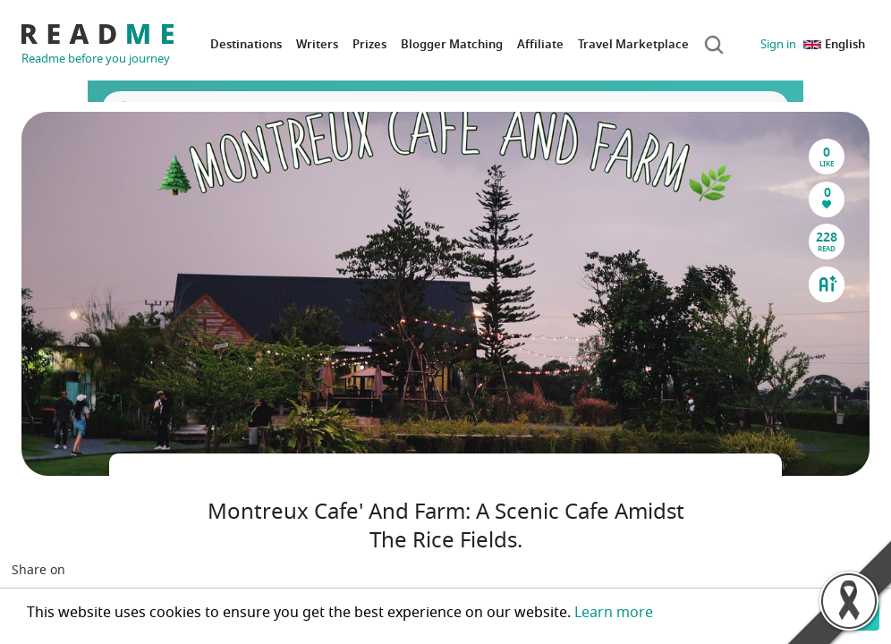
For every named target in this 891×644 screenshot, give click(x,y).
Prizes (369, 44)
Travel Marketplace (633, 44)
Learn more (613, 612)
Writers (317, 44)
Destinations (246, 44)
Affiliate (540, 44)
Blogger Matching (452, 44)
